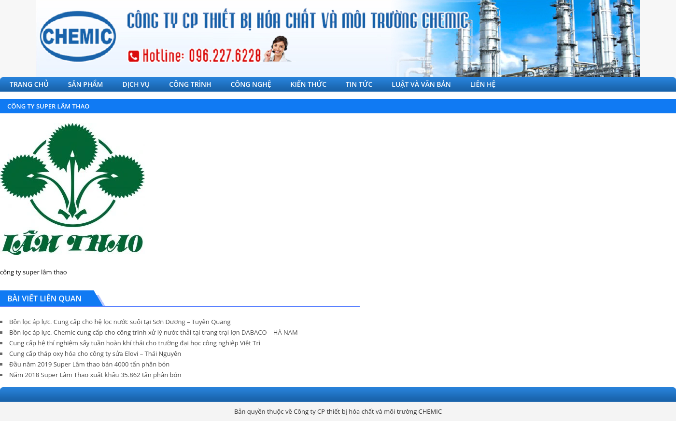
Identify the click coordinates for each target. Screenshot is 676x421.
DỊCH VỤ (136, 84)
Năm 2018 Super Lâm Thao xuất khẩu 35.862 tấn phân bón (95, 374)
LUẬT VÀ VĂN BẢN (421, 84)
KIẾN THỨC (309, 84)
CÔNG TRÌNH (190, 84)
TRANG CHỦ (29, 84)
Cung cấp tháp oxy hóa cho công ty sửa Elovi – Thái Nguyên (95, 353)
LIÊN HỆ (483, 84)
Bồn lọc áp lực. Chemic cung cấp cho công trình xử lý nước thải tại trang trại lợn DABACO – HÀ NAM (153, 332)
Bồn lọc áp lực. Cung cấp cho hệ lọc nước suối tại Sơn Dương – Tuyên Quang (119, 321)
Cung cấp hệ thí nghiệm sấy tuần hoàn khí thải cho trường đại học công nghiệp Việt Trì (134, 343)
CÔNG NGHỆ (250, 84)
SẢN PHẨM (85, 84)
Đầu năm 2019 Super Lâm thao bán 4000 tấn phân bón (89, 364)
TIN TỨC (359, 84)
